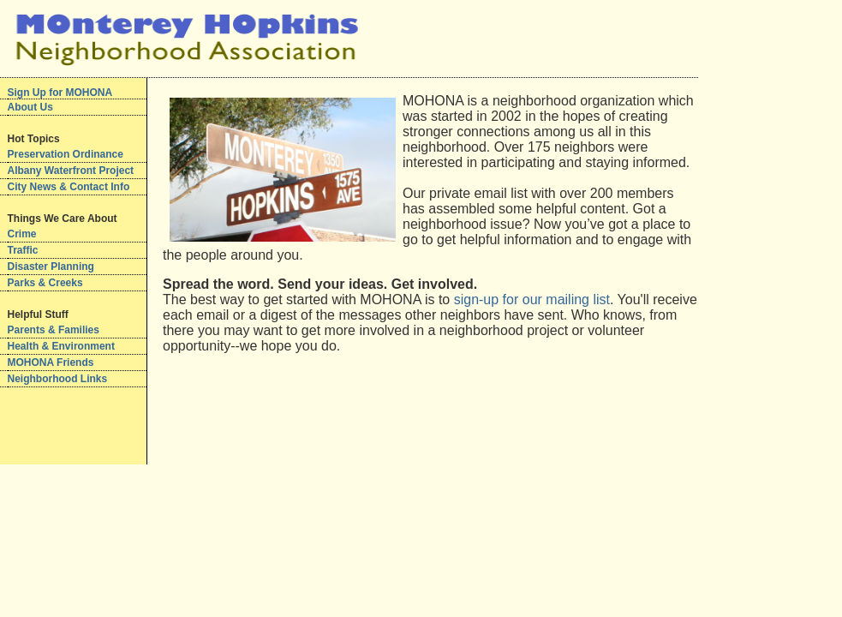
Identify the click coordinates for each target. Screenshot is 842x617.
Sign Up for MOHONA (60, 93)
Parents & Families (53, 330)
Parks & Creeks (45, 283)
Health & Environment (61, 346)
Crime (22, 234)
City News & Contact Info (69, 187)
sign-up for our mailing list (532, 299)
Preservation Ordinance (65, 154)
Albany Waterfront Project (71, 171)
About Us (30, 107)
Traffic (23, 250)
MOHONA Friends (51, 362)
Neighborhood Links (58, 379)
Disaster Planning (51, 267)
